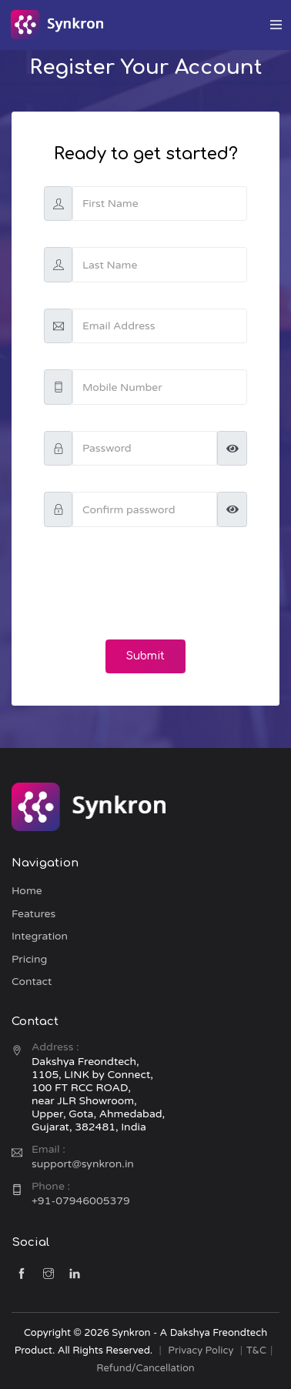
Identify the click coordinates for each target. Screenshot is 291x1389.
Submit (145, 656)
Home (27, 890)
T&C (256, 1350)
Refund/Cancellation (145, 1368)
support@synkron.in (83, 1163)
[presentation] (145, 583)
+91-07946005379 (81, 1200)
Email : (48, 1149)
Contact (32, 981)
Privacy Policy (200, 1350)
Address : (55, 1046)
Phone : (51, 1186)
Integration (40, 936)
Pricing (29, 959)
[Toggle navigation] (275, 25)
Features (33, 913)
